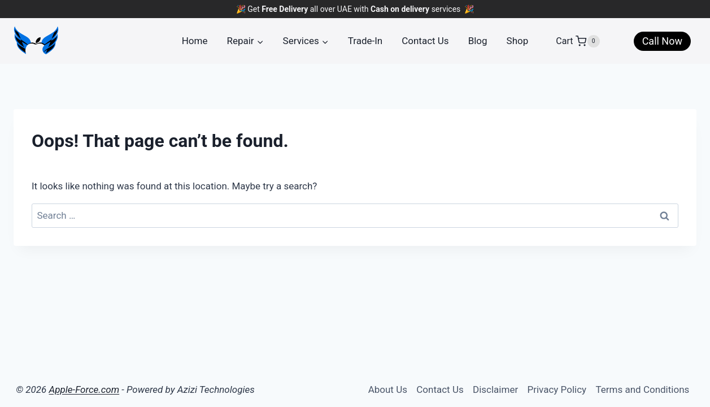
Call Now (662, 41)
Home (195, 40)
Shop (518, 40)
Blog (477, 40)
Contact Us (425, 40)
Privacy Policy (556, 389)
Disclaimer (495, 389)
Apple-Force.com (84, 389)
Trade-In (365, 40)
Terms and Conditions (642, 389)
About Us (387, 389)
